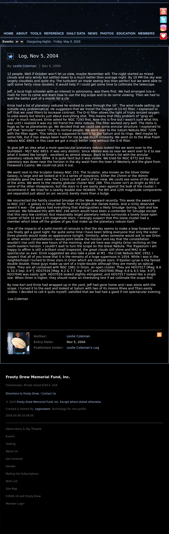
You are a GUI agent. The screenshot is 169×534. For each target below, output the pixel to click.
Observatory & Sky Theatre (24, 428)
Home (8, 33)
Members (146, 33)
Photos (107, 33)
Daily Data (76, 33)
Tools (35, 33)
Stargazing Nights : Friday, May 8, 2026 (54, 41)
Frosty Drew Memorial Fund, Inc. (59, 401)
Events (10, 436)
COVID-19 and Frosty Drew (23, 496)
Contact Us (49, 393)
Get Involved (14, 458)
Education (125, 33)
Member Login (15, 503)
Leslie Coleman (24, 66)
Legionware (42, 408)
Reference (54, 33)
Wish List (12, 481)
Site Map (11, 488)
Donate (10, 466)
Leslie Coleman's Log (83, 347)
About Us (12, 451)
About (22, 33)
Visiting (10, 443)
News (92, 33)
